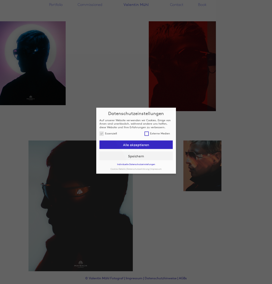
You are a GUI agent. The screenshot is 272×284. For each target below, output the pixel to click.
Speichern (136, 147)
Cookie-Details (118, 159)
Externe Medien (157, 125)
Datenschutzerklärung (138, 159)
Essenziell (108, 125)
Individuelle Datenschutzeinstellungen (136, 155)
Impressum (156, 159)
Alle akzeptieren (136, 136)
